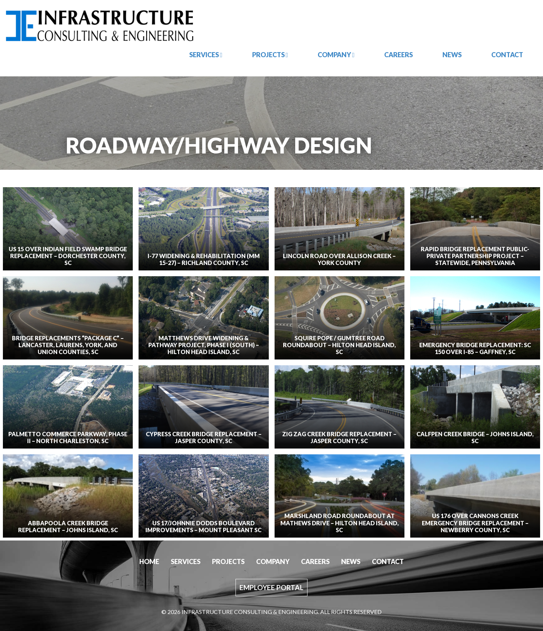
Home (149, 561)
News (452, 55)
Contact (507, 55)
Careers (398, 55)
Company (336, 55)
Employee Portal (271, 587)
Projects (270, 55)
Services (205, 55)
